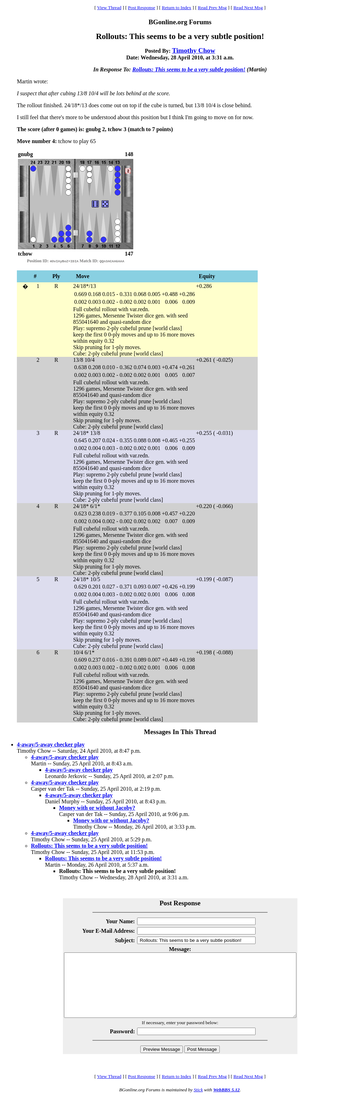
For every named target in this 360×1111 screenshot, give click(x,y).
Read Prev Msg (212, 7)
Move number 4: (37, 141)
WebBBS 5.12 (226, 1102)
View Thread (109, 7)
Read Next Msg (248, 7)
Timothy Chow (193, 50)
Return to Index (176, 7)
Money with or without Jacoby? (97, 808)
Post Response (141, 7)
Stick (198, 1102)
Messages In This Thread (180, 732)
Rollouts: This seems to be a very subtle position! (188, 69)
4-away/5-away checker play (51, 744)
